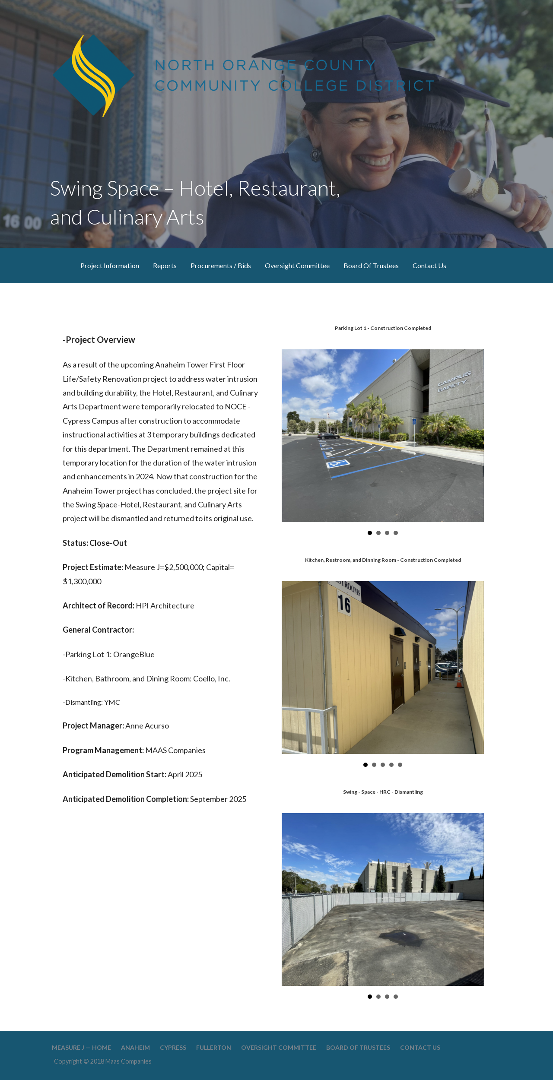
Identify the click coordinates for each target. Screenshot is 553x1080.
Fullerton (213, 1047)
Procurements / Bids (221, 265)
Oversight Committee (297, 265)
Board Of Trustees (371, 265)
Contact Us (429, 265)
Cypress (173, 1047)
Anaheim (135, 1047)
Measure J (56, 265)
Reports (165, 265)
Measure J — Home (81, 1047)
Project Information (109, 265)
